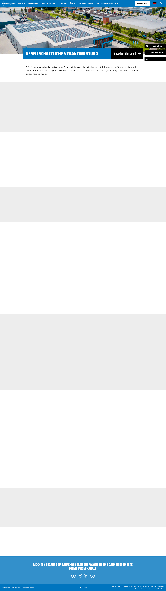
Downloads (157, 59)
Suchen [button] (161, 3)
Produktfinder (157, 46)
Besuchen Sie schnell (125, 53)
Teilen (85, 587)
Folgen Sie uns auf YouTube (80, 576)
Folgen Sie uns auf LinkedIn (86, 576)
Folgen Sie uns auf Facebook (73, 576)
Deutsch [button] (155, 3)
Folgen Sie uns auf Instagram (92, 576)
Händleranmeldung (157, 52)
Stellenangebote (142, 3)
